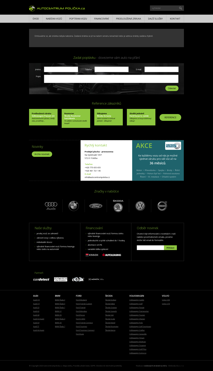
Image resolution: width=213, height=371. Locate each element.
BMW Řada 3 (60, 300)
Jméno (38, 69)
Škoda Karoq (110, 330)
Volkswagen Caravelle (138, 334)
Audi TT (36, 326)
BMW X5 (58, 315)
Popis (38, 76)
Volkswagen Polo (136, 322)
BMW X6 (58, 322)
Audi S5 (36, 307)
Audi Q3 (36, 300)
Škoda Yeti (109, 315)
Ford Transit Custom (84, 303)
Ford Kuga (80, 334)
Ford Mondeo (81, 311)
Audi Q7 (36, 303)
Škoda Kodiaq (110, 300)
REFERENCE (170, 117)
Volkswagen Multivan (137, 341)
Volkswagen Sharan (137, 319)
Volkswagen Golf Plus (137, 349)
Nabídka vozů (54, 18)
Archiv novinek (42, 154)
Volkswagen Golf (135, 303)
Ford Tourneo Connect (85, 330)
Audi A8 (36, 315)
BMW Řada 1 (60, 307)
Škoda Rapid (110, 322)
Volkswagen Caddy (136, 300)
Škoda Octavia (111, 307)
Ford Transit (80, 307)
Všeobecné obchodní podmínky (109, 365)
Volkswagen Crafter (137, 330)
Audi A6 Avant (38, 330)
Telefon (88, 69)
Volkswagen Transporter (139, 311)
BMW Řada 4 (60, 319)
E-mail (138, 69)
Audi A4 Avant (38, 319)
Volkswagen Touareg (137, 345)
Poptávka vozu (78, 18)
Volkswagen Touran (137, 315)
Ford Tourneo (81, 326)
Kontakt (175, 18)
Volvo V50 (166, 300)
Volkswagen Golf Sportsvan (140, 326)
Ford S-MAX (80, 319)
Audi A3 (36, 311)
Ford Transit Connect (84, 322)
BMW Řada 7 (60, 326)
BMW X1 (58, 311)
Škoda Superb (111, 311)
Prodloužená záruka (128, 18)
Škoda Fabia (110, 303)
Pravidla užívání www (81, 365)
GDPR (92, 365)
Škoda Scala (110, 319)
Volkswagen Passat (136, 307)
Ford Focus (80, 315)
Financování (101, 18)
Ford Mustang (81, 300)
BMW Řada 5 (60, 303)
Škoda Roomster (111, 326)
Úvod (36, 18)
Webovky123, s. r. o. (176, 365)
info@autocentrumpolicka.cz (97, 177)
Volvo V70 (166, 303)
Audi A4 (36, 322)
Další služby (155, 18)
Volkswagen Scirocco (137, 353)
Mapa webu (67, 365)
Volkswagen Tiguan (136, 338)
